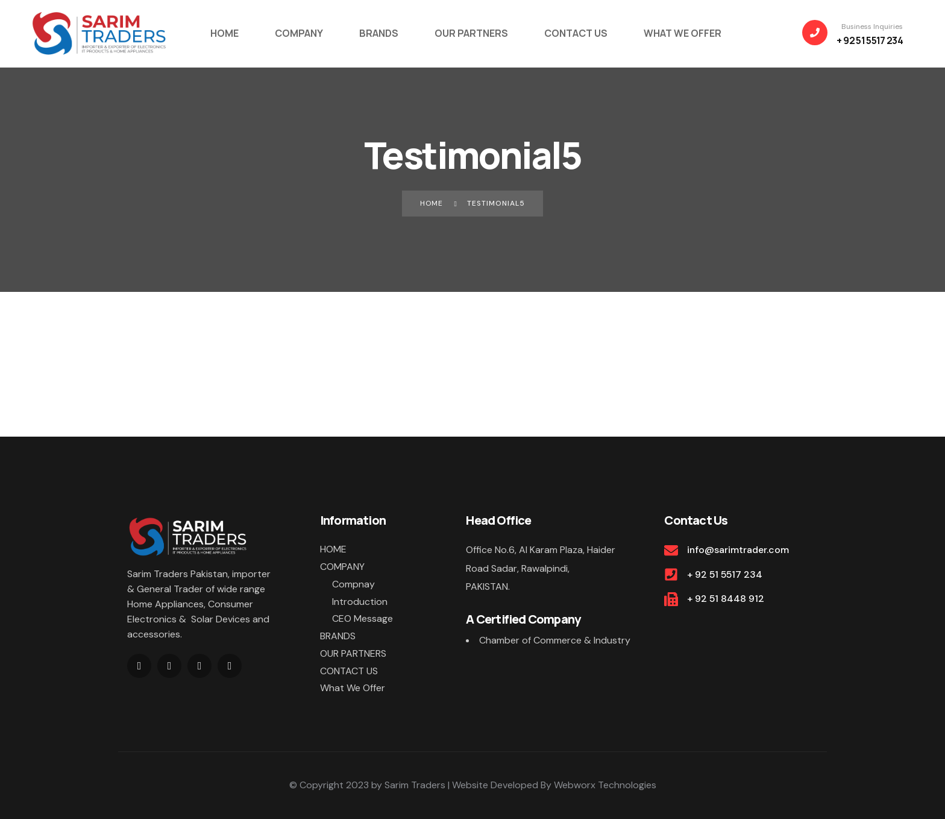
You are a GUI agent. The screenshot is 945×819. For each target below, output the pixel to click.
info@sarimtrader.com (738, 549)
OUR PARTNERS (353, 653)
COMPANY (342, 566)
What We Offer (352, 688)
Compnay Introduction (360, 593)
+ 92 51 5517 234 (725, 574)
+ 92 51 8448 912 (726, 598)
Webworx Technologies (605, 785)
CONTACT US (349, 671)
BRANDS (338, 636)
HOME (333, 549)
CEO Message (362, 618)
